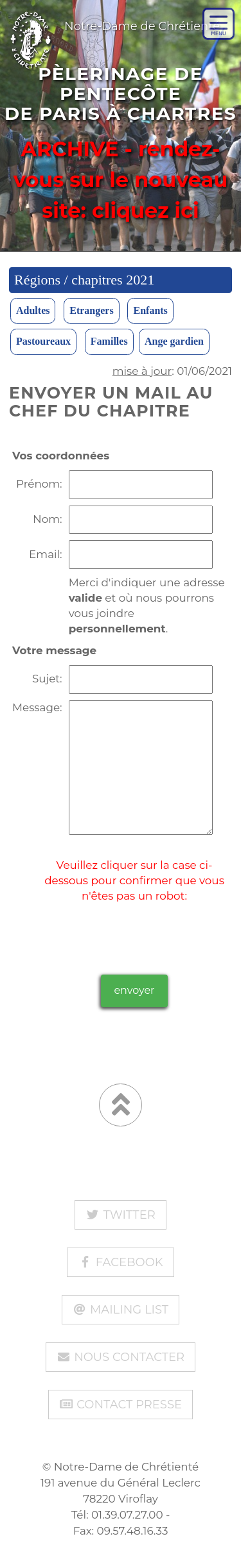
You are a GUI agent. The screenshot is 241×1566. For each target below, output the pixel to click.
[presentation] (134, 929)
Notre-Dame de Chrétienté (110, 21)
